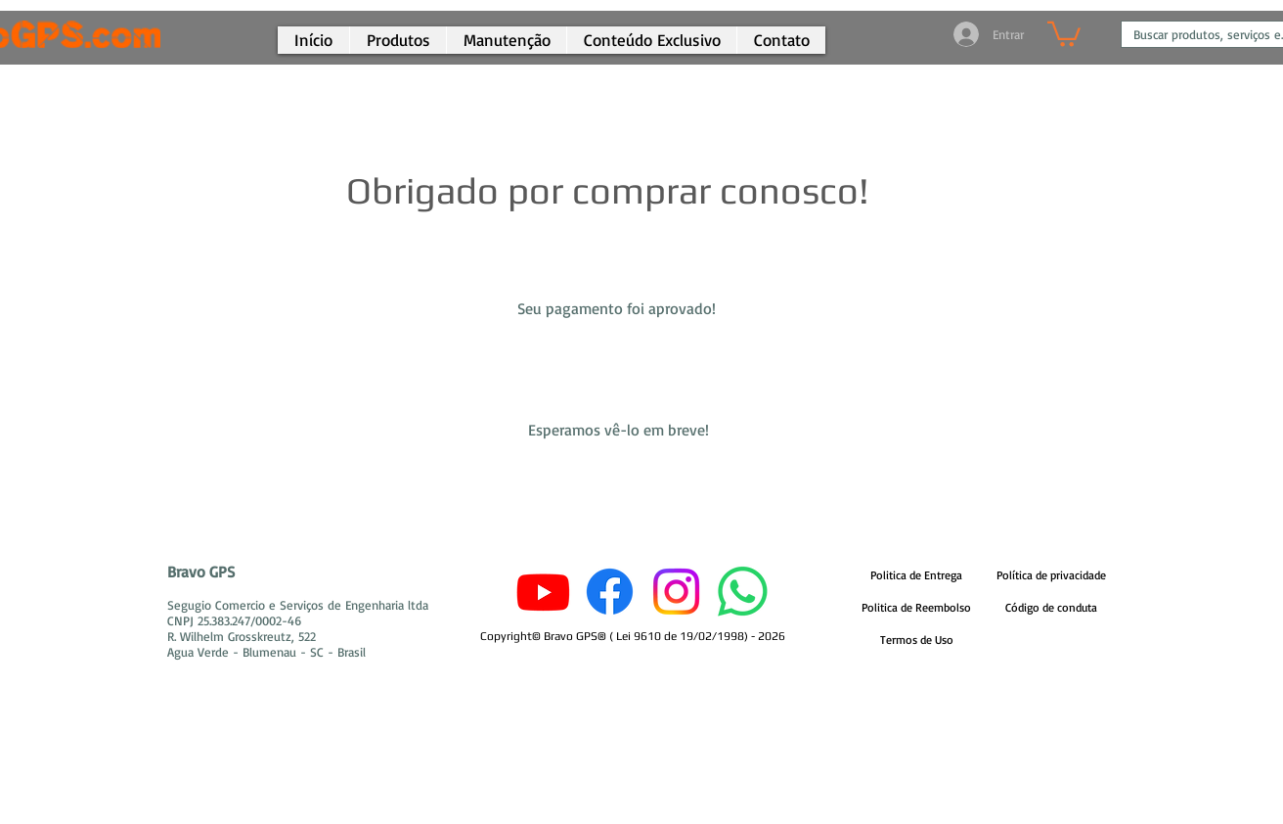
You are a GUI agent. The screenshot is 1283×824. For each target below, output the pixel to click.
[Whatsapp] (743, 591)
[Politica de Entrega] (916, 576)
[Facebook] (610, 591)
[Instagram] (676, 591)
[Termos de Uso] (916, 640)
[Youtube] (543, 591)
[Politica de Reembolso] (916, 608)
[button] (651, 40)
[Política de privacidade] (1051, 576)
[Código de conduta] (1051, 608)
